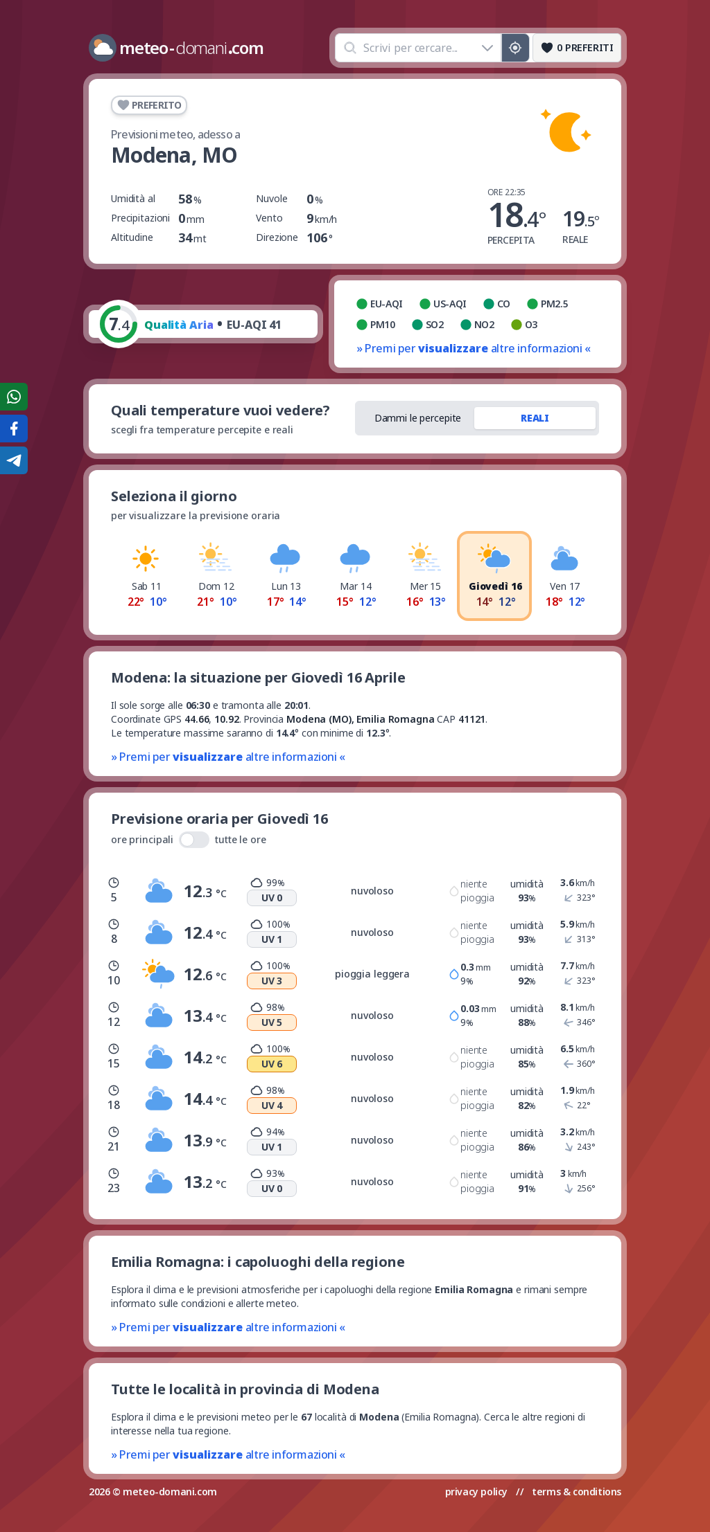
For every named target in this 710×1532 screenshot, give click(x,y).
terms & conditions (576, 1491)
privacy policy (476, 1491)
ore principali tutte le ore (188, 839)
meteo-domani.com (170, 1491)
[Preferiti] (576, 47)
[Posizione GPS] (515, 47)
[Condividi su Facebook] (14, 428)
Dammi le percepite (418, 417)
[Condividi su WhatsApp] (14, 397)
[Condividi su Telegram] (14, 460)
